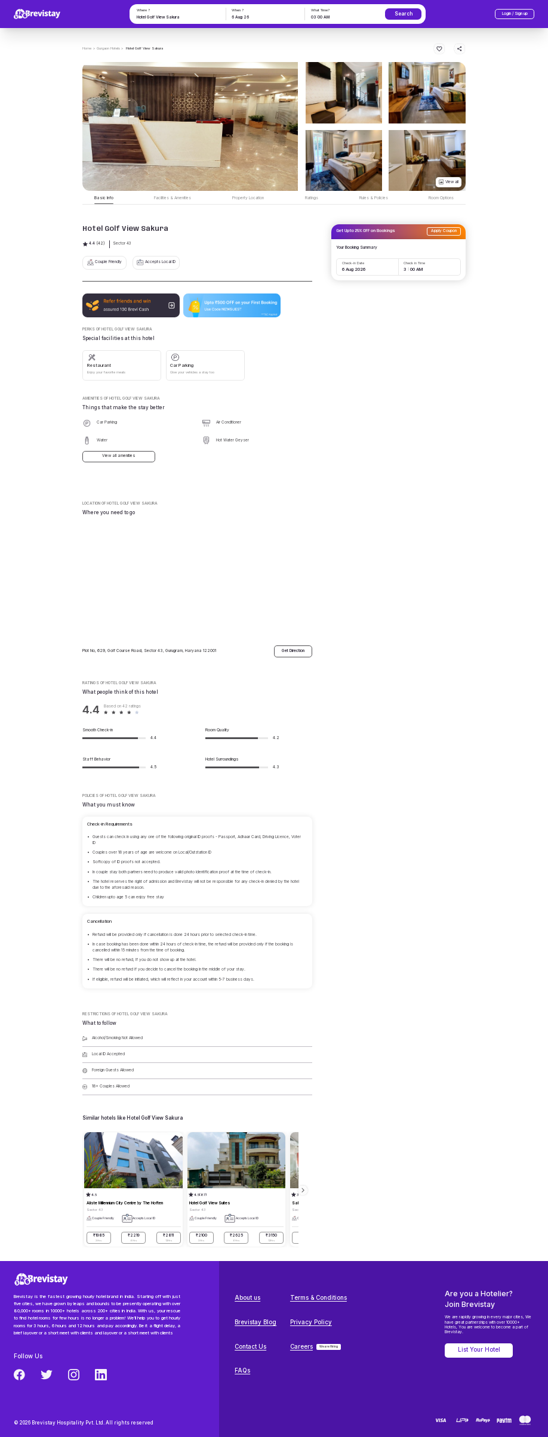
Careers (301, 1346)
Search (403, 14)
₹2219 (133, 1238)
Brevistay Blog (255, 1322)
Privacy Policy (311, 1322)
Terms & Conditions (318, 1297)
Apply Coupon (444, 230)
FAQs (242, 1370)
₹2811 (168, 1238)
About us (247, 1297)
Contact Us (250, 1346)
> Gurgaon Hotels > (108, 48)
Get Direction (293, 650)
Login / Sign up (515, 13)
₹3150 (271, 1238)
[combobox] (177, 18)
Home (86, 48)
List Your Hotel (479, 1349)
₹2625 (236, 1238)
